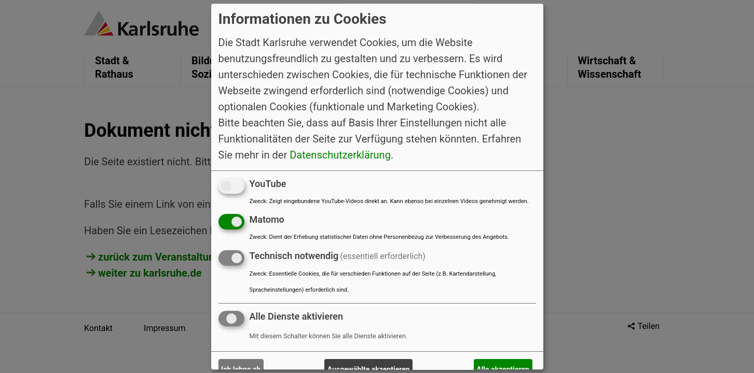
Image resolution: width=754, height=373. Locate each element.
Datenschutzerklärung (340, 155)
